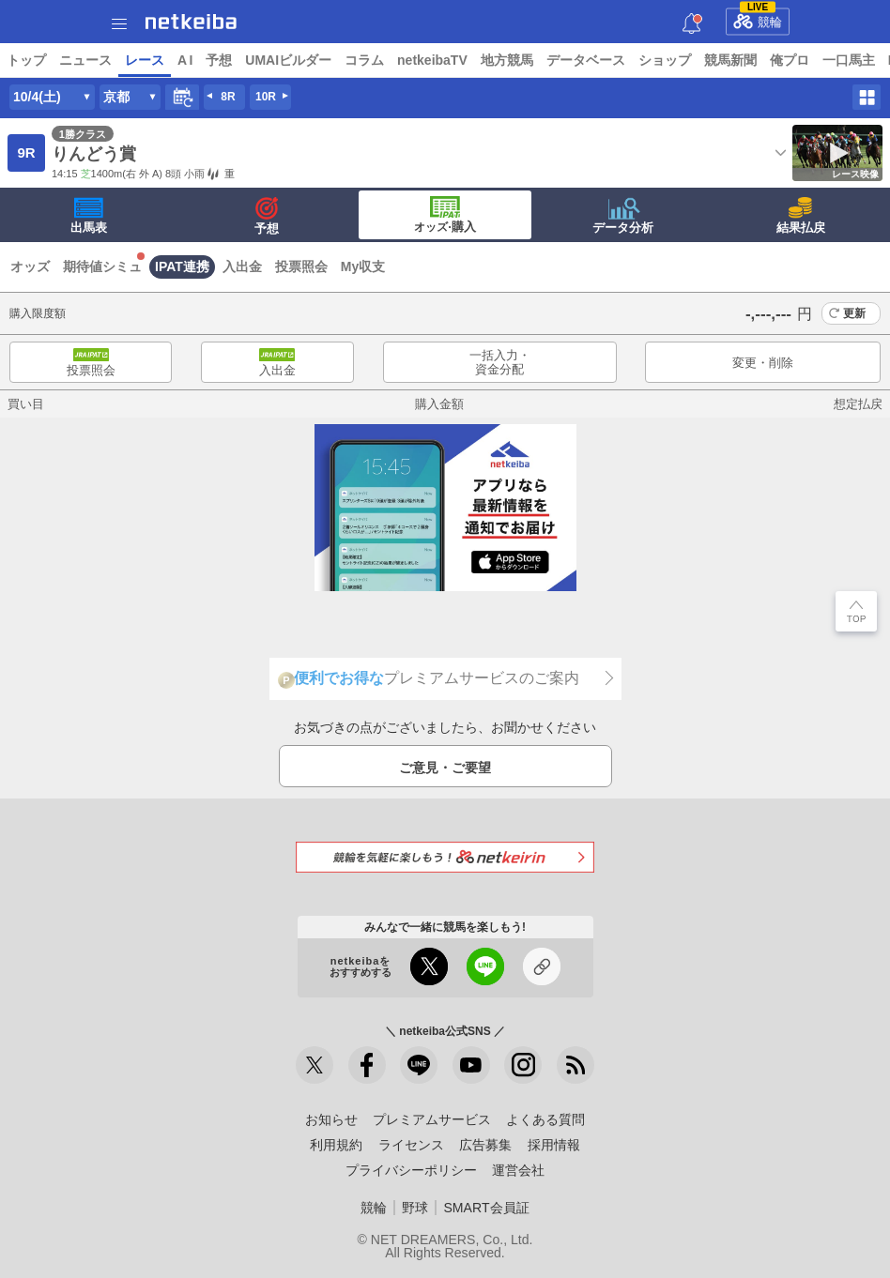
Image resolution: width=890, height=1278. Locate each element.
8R (228, 96)
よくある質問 (545, 1119)
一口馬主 (848, 60)
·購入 (445, 215)
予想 (219, 60)
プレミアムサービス (432, 1119)
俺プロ (789, 60)
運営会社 (518, 1170)
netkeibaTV (432, 60)
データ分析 (622, 216)
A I (184, 60)
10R (265, 96)
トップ (26, 60)
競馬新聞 (730, 60)
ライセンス (411, 1144)
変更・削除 (762, 363)
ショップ (664, 60)
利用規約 (336, 1144)
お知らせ (331, 1119)
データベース (585, 60)
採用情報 (554, 1144)
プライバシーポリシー (411, 1170)
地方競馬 (507, 60)
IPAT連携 (182, 266)
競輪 (757, 18)
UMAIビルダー (288, 60)
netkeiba (191, 21)
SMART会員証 (486, 1207)
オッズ (30, 266)
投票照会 (301, 266)
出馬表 (88, 216)
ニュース (85, 60)
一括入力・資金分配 (499, 362)
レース (144, 60)
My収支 (363, 266)
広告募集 (485, 1144)
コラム (364, 60)
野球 (415, 1207)
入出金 (242, 266)
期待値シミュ (102, 266)
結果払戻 (800, 216)
